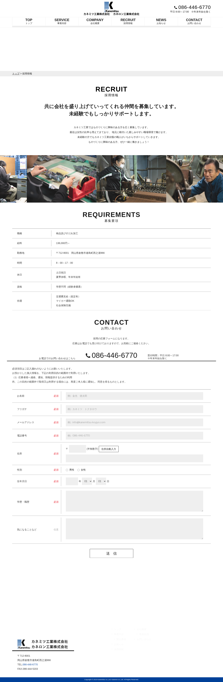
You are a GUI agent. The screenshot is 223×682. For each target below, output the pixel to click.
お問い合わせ (194, 21)
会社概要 (94, 21)
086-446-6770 (192, 7)
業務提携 (143, 640)
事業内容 (62, 21)
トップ (28, 21)
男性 (70, 475)
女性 (81, 475)
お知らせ (161, 21)
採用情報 (128, 21)
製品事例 (120, 645)
